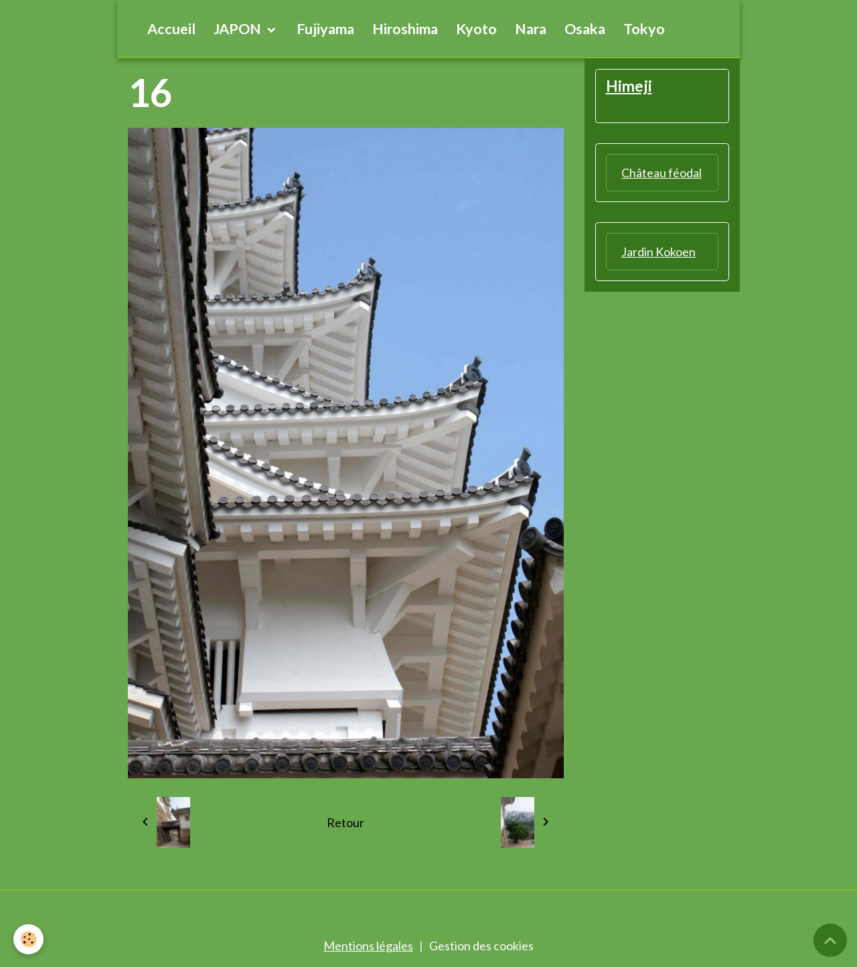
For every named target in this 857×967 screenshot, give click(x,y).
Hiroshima (405, 28)
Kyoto (476, 28)
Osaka (584, 28)
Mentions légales (368, 945)
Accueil (171, 28)
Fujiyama (325, 28)
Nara (530, 28)
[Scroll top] (830, 940)
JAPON (239, 28)
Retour (345, 822)
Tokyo (644, 28)
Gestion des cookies (481, 945)
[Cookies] (28, 939)
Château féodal (661, 172)
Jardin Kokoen (658, 251)
